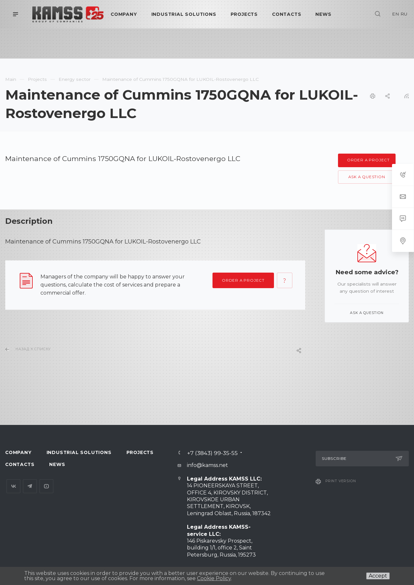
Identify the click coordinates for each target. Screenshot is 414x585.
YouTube (46, 486)
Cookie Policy (214, 578)
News (57, 464)
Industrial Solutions (79, 452)
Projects (140, 452)
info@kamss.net (207, 465)
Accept (378, 576)
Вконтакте (13, 486)
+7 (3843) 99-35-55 (212, 453)
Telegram (30, 486)
